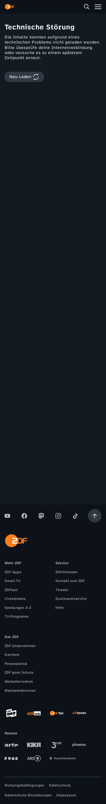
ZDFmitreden (66, 572)
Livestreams (15, 599)
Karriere (12, 655)
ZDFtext (11, 590)
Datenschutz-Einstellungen (28, 795)
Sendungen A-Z (18, 608)
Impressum (66, 795)
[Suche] (86, 6)
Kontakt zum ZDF (70, 581)
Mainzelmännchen (20, 691)
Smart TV (12, 581)
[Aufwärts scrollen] (94, 516)
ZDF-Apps (13, 572)
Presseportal (16, 664)
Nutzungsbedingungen (24, 785)
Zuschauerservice (70, 599)
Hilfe (59, 608)
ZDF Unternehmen (20, 646)
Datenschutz (60, 785)
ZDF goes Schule (19, 672)
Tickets (61, 590)
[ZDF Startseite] (10, 7)
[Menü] (98, 6)
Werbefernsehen (19, 682)
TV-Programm (17, 616)
